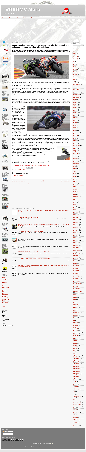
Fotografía (75, 146)
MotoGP (18, 169)
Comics (74, 87)
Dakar (74, 99)
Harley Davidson (76, 160)
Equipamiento (76, 133)
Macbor (74, 186)
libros (74, 178)
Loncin (74, 179)
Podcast (75, 309)
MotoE (74, 209)
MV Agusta (75, 255)
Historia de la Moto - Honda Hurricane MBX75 (27, 238)
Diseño (74, 123)
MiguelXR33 (75, 196)
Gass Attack (4, 279)
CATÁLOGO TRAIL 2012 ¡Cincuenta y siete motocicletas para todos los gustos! (34, 258)
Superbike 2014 (76, 361)
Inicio (42, 181)
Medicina (75, 191)
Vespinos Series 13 (77, 404)
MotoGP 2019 (76, 229)
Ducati (74, 125)
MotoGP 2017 (23, 169)
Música (74, 252)
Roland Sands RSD (77, 332)
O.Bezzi (75, 289)
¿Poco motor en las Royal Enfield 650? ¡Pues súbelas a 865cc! (30, 231)
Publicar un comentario (18, 175)
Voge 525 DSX (76, 412)
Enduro (74, 130)
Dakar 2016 (75, 105)
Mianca (3, 280)
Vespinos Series (76, 401)
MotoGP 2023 (76, 235)
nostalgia (75, 263)
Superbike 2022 (76, 374)
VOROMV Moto (21, 9)
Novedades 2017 (77, 271)
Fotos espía (75, 148)
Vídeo (74, 407)
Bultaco (74, 72)
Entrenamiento (76, 132)
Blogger (51, 443)
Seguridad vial (76, 346)
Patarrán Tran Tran (77, 295)
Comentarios (6, 433)
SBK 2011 (75, 341)
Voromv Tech (76, 416)
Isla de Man (75, 169)
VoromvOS (75, 417)
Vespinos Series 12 (77, 402)
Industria (75, 168)
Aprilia (74, 59)
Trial (74, 394)
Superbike (75, 356)
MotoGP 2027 (76, 242)
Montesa (75, 199)
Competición (75, 91)
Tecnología (75, 384)
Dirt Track (75, 120)
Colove (74, 86)
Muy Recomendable (77, 253)
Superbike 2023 (76, 376)
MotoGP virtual (76, 243)
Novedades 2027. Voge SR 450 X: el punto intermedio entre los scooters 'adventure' (35, 272)
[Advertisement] (42, 30)
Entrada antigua (65, 181)
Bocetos (25, 17)
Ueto (3, 285)
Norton (74, 261)
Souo (74, 353)
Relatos (13, 17)
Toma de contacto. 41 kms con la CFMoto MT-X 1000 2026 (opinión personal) (33, 244)
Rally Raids (75, 322)
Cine (74, 81)
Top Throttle (76, 388)
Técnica (19, 17)
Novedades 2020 (77, 276)
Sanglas (75, 340)
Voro (74, 414)
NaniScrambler (76, 258)
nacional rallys (76, 257)
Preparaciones (76, 312)
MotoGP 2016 (76, 224)
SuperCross (75, 378)
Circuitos (75, 82)
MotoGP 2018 (76, 227)
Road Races (75, 330)
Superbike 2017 (76, 366)
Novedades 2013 (77, 265)
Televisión (75, 386)
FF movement (76, 142)
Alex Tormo (75, 56)
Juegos (74, 171)
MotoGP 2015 (76, 222)
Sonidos (75, 351)
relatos (74, 327)
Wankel (74, 419)
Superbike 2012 (76, 358)
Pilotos (74, 305)
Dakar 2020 (75, 112)
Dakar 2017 (75, 107)
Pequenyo (4, 284)
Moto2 (74, 204)
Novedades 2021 (77, 278)
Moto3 (74, 206)
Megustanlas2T (5, 287)
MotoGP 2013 (76, 219)
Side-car (75, 348)
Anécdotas (75, 58)
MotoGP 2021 (76, 232)
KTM (74, 174)
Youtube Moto (76, 425)
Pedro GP (4, 296)
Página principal (6, 17)
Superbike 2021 (76, 373)
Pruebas (75, 317)
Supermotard (76, 379)
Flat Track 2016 (76, 145)
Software (75, 350)
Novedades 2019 (77, 275)
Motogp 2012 (76, 217)
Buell (74, 71)
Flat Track (75, 143)
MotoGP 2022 (76, 234)
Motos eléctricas (76, 248)
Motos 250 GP (76, 245)
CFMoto (75, 77)
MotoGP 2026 (76, 240)
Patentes (75, 297)
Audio (74, 63)
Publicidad (75, 318)
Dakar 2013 (75, 100)
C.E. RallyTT (75, 74)
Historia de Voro (76, 163)
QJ (74, 320)
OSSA (74, 294)
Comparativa (76, 89)
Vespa (74, 399)
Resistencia (75, 328)
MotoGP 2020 (76, 230)
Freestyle (75, 150)
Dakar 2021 (75, 114)
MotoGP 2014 (76, 220)
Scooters (75, 343)
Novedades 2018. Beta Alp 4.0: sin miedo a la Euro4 (28, 217)
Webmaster (75, 420)
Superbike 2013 (76, 360)
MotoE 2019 (75, 211)
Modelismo (75, 197)
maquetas (75, 189)
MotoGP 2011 (76, 215)
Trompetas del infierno (5, 291)
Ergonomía (75, 135)
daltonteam (75, 117)
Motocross (75, 207)
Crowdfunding (76, 95)
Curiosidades (76, 97)
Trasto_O (75, 392)
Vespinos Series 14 (77, 406)
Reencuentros (76, 323)
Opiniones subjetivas (77, 291)
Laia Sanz (75, 176)
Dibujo (74, 119)
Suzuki (74, 381)
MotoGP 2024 (76, 237)
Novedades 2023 (77, 281)
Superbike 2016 (76, 364)
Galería (30, 17)
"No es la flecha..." (77, 49)
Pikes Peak (75, 304)
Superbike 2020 (76, 371)
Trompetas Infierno (77, 396)
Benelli (74, 64)
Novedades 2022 (77, 280)
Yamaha (75, 424)
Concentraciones (76, 94)
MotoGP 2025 (76, 238)
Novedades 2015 (77, 268)
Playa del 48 (4, 282)
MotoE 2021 (75, 212)
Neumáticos (75, 260)
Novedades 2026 (77, 286)
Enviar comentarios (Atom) (23, 183)
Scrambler (75, 345)
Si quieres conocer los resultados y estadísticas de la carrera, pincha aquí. (30, 165)
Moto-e (74, 202)
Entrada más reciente (18, 181)
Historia (75, 161)
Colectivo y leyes (76, 84)
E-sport (74, 127)
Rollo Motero (5, 302)
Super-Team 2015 (77, 355)
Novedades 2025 (77, 284)
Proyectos (75, 315)
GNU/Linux (75, 155)
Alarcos (74, 53)
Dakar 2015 (75, 104)
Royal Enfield (76, 335)
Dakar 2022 (75, 115)
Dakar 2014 (75, 102)
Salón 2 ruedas (76, 338)
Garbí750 (75, 151)
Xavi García (75, 422)
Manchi (74, 188)
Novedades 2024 (77, 283)
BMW (74, 66)
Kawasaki (75, 173)
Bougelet (75, 69)
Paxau (3, 277)
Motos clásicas (76, 247)
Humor (74, 166)
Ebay (74, 128)
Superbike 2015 (76, 363)
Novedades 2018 (77, 273)
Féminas (75, 140)
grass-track (75, 156)
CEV (74, 76)
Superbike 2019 (76, 369)
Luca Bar (75, 183)
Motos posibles (76, 250)
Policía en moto (76, 310)
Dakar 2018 (75, 109)
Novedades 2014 (77, 266)
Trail (74, 391)
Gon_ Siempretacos (5, 294)
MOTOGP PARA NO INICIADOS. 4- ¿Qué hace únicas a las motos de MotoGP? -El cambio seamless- (38, 251)
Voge (74, 411)
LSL (74, 181)
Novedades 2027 (77, 288)
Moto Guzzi (75, 201)
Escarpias (4, 289)
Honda (74, 165)
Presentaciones (76, 314)
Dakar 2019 (75, 110)
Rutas (74, 337)
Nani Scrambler (5, 297)
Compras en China (77, 92)
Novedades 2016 (77, 270)
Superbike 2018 (76, 368)
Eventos (75, 138)
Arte (74, 61)
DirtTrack (75, 122)
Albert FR (4, 306)
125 (74, 51)
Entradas (5, 431)
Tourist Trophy (76, 389)
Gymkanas (75, 158)
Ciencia (74, 79)
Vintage (75, 409)
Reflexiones (75, 325)
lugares (74, 184)
